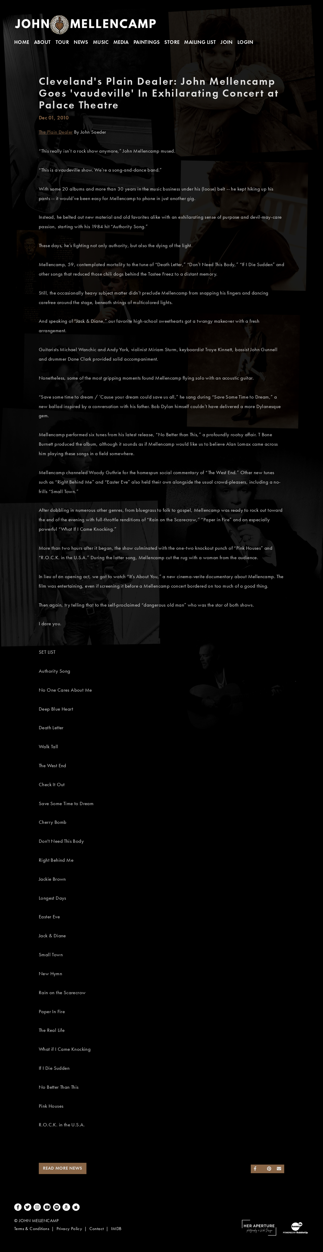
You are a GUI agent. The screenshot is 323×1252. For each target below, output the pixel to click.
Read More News (62, 1168)
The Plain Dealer (56, 132)
